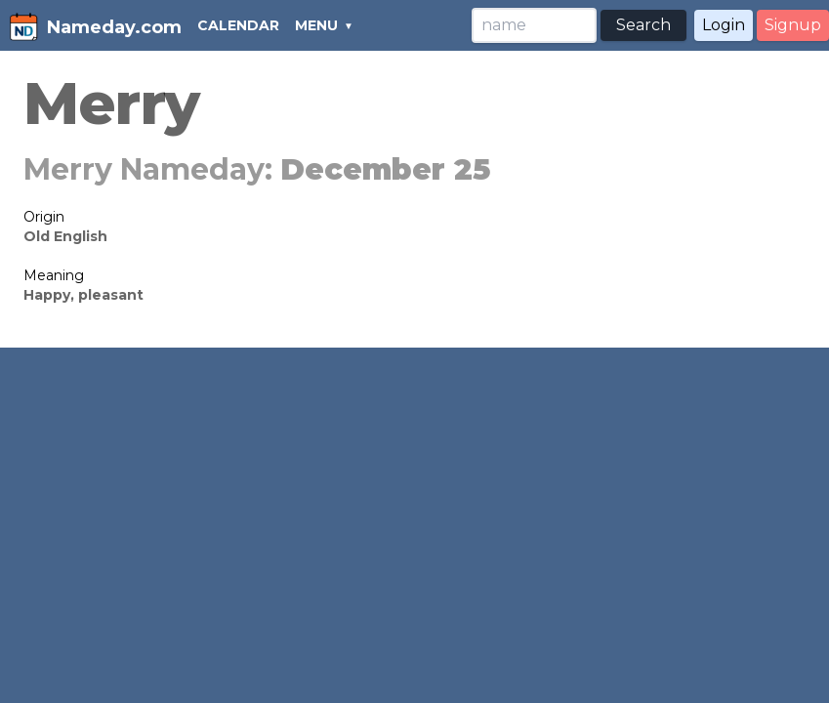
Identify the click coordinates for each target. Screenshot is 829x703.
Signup (793, 25)
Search (643, 25)
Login (723, 25)
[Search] (534, 25)
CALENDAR (238, 25)
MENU (316, 25)
